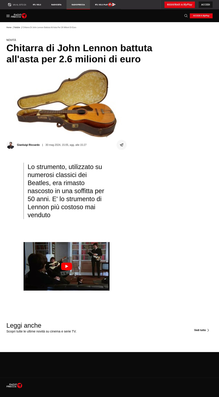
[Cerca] (186, 16)
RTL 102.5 (37, 4)
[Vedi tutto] (202, 330)
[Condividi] (121, 145)
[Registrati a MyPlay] (179, 4)
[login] (201, 15)
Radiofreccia (78, 4)
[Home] (19, 15)
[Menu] (8, 16)
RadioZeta (56, 4)
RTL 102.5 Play (105, 4)
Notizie (17, 27)
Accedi (205, 4)
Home (9, 27)
